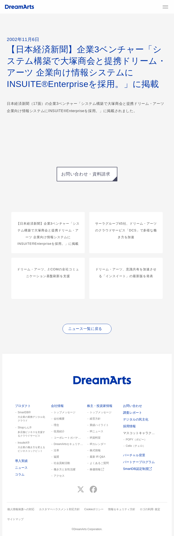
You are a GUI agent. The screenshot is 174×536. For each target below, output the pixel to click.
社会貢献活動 (62, 463)
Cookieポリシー (94, 509)
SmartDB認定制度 (137, 469)
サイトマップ (15, 519)
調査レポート (132, 412)
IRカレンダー (98, 444)
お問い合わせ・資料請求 (85, 174)
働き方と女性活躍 (64, 469)
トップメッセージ (64, 412)
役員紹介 (59, 431)
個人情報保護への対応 (20, 509)
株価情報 (97, 469)
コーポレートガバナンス (68, 437)
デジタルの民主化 (135, 419)
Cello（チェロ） (135, 445)
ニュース (21, 467)
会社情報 (57, 406)
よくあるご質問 (99, 463)
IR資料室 (95, 437)
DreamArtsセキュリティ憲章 (68, 444)
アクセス (59, 475)
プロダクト (23, 406)
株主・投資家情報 (99, 406)
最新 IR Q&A (97, 456)
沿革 (56, 450)
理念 (56, 425)
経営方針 (95, 418)
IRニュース (96, 431)
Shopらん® (31, 432)
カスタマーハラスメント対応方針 (59, 509)
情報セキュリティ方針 (121, 509)
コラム (19, 474)
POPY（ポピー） (136, 439)
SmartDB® (31, 417)
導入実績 (21, 461)
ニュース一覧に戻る (85, 329)
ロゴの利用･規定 (150, 509)
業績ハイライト (99, 425)
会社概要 (59, 418)
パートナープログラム (139, 462)
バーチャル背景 (134, 455)
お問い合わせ (132, 406)
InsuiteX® (31, 447)
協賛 (56, 456)
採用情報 (129, 426)
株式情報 (95, 450)
